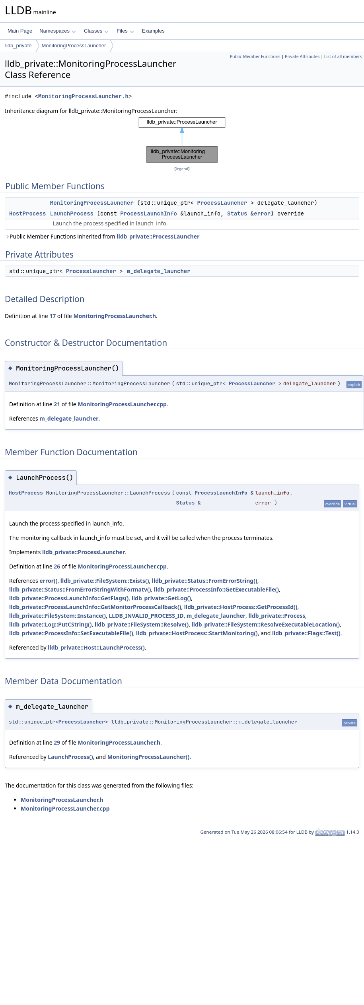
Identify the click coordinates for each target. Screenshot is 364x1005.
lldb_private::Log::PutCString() (50, 624)
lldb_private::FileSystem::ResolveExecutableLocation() (266, 624)
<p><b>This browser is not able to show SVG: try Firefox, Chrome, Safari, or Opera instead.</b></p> (182, 140)
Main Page (20, 31)
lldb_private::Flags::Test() (306, 633)
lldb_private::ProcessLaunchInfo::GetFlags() (68, 598)
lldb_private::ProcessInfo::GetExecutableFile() (216, 589)
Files (125, 31)
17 (52, 316)
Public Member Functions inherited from (102, 236)
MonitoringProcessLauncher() (148, 757)
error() (48, 580)
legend (182, 168)
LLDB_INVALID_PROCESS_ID (146, 615)
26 (57, 566)
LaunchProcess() (70, 757)
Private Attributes (302, 56)
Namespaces (57, 31)
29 (57, 742)
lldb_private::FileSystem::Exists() (104, 580)
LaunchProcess (71, 213)
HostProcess (27, 213)
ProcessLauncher (222, 202)
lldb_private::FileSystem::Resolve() (142, 624)
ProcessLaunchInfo (148, 213)
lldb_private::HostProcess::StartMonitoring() (197, 633)
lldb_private (18, 46)
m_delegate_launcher (159, 271)
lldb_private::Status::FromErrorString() (204, 580)
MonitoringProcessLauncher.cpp (122, 404)
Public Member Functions (255, 56)
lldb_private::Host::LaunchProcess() (96, 647)
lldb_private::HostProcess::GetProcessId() (241, 607)
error (262, 213)
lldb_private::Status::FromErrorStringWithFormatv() (80, 589)
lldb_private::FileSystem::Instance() (57, 615)
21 (57, 404)
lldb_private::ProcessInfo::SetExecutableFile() (71, 633)
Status (237, 213)
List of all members (343, 56)
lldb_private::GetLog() (161, 598)
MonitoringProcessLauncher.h (83, 96)
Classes (96, 31)
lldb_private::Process (277, 615)
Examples (153, 31)
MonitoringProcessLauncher (74, 46)
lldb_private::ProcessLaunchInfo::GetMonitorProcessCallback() (95, 607)
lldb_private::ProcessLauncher (158, 236)
